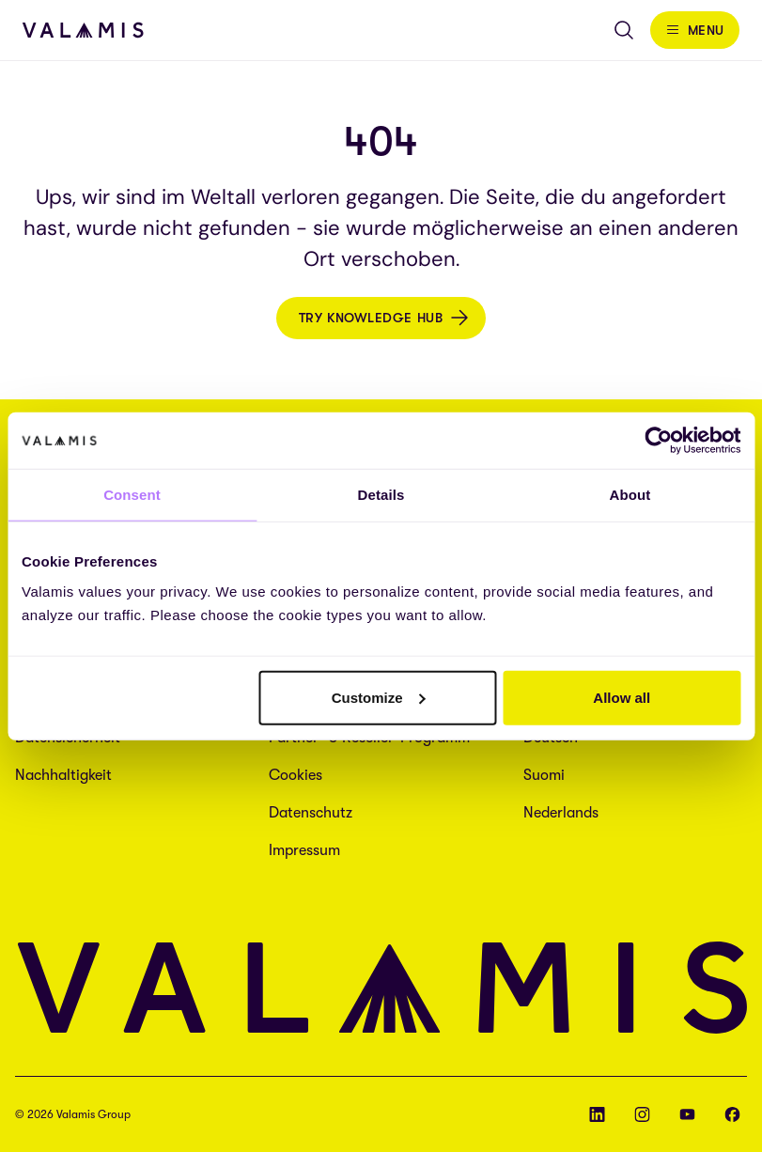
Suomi (544, 775)
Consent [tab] (132, 495)
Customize (379, 697)
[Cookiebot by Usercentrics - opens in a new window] (658, 441)
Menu (706, 30)
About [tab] (630, 495)
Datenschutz (310, 812)
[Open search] (624, 30)
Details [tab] (381, 495)
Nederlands (561, 812)
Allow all (621, 697)
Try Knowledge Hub (371, 317)
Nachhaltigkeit (63, 775)
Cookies (295, 775)
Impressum (304, 850)
